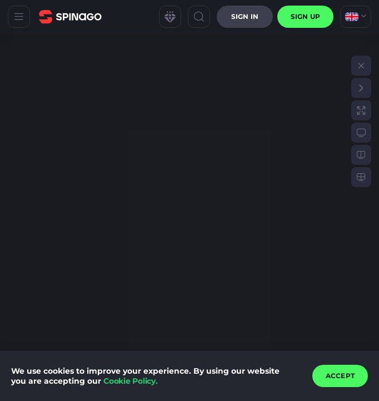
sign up (305, 16)
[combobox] (355, 17)
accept (340, 375)
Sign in (244, 16)
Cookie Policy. (130, 381)
